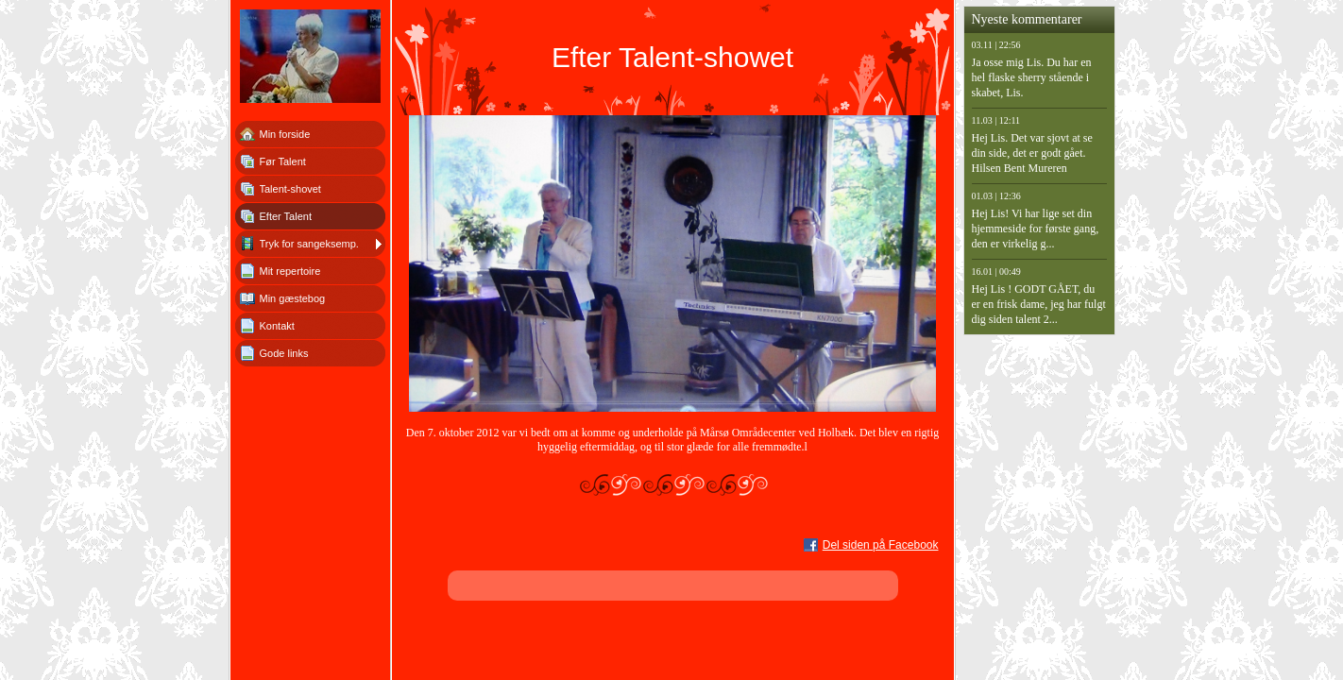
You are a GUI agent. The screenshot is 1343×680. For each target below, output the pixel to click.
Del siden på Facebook (881, 545)
